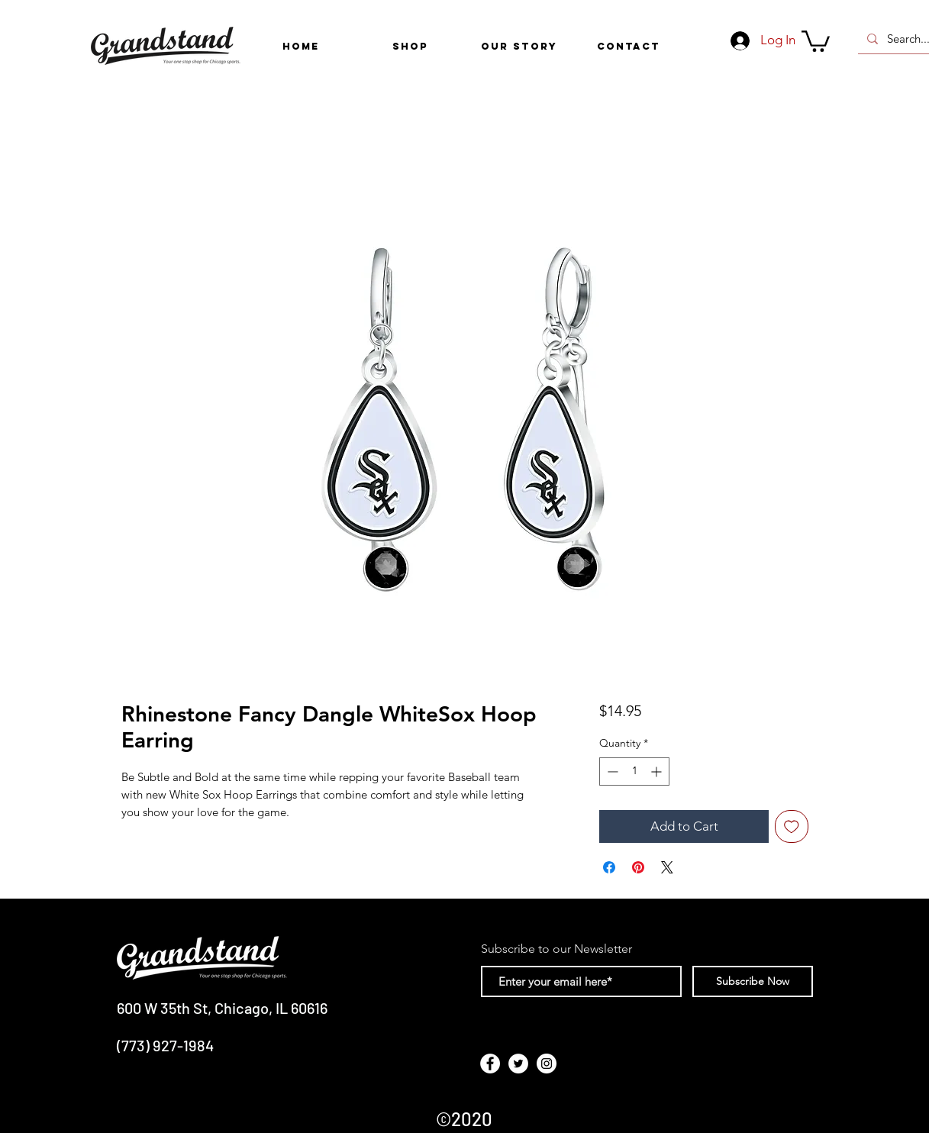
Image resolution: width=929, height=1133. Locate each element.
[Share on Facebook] (609, 867)
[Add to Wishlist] (791, 827)
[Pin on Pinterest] (638, 867)
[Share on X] (667, 867)
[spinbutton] (634, 771)
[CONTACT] (628, 46)
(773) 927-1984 (165, 1045)
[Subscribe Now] (752, 981)
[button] (410, 46)
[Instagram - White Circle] (546, 1063)
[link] (816, 40)
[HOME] (301, 46)
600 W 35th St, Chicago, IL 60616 (222, 1008)
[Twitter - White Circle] (518, 1063)
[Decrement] (611, 771)
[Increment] (657, 771)
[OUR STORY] (519, 46)
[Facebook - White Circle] (490, 1063)
